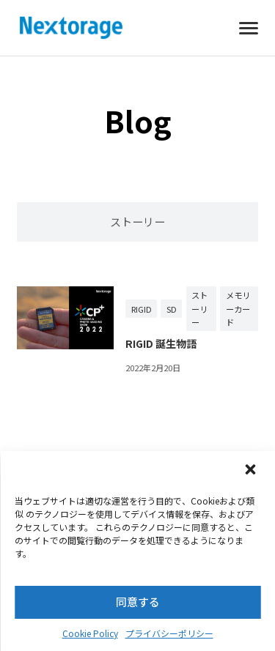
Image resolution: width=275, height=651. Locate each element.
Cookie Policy (90, 633)
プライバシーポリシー (169, 633)
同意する (138, 601)
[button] (251, 471)
